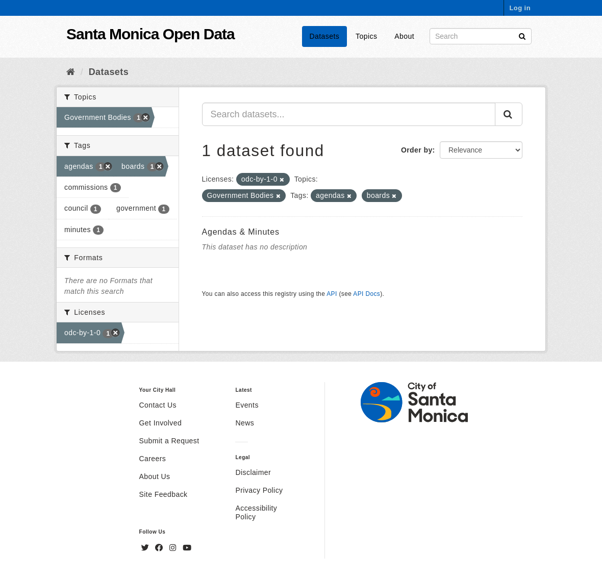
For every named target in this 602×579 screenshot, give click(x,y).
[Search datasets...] (349, 114)
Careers (152, 459)
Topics (366, 36)
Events (246, 405)
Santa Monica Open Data (150, 34)
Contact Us (158, 405)
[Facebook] (160, 548)
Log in (520, 8)
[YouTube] (187, 548)
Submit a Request (169, 441)
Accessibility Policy (256, 512)
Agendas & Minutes (241, 232)
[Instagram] (174, 548)
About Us (154, 476)
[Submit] (522, 35)
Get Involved (160, 423)
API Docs (366, 293)
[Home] (70, 72)
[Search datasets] (481, 36)
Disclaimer (253, 472)
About (404, 36)
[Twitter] (146, 548)
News (244, 423)
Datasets (325, 36)
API (332, 293)
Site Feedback (163, 494)
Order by (417, 150)
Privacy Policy (259, 490)
